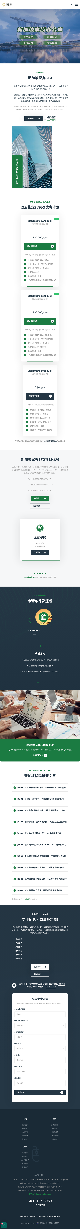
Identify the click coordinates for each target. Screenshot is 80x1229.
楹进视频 (25, 1136)
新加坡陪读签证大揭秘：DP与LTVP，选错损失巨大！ (41, 844)
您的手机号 (18, 1067)
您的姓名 (17, 1055)
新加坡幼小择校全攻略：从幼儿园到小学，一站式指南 (41, 810)
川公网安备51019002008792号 (48, 1223)
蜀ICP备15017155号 (28, 1223)
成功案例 (25, 1132)
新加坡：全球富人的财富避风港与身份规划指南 (40, 799)
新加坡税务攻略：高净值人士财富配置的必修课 (40, 867)
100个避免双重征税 (50, 441)
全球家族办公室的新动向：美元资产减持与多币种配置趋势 (41, 879)
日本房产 (25, 1163)
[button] (38, 682)
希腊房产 (25, 1167)
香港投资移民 (54, 1136)
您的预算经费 (19, 1032)
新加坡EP (55, 1139)
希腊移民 (55, 1132)
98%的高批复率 (29, 577)
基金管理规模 (40, 246)
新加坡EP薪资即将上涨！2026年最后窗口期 (39, 833)
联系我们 (37, 974)
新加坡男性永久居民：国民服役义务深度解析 (39, 890)
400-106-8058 (51, 987)
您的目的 (17, 1044)
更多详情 (40, 967)
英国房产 (25, 1156)
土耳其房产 (25, 1160)
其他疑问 (17, 1078)
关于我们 (25, 1125)
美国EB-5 (55, 1128)
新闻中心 (25, 1139)
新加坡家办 (55, 1125)
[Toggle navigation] (76, 4)
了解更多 (40, 552)
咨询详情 (40, 498)
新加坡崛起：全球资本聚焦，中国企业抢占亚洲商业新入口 (41, 821)
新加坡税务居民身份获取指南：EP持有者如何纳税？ (41, 856)
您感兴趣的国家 (19, 1009)
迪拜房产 (25, 1153)
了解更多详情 (40, 755)
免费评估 (40, 1092)
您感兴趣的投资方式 (21, 1021)
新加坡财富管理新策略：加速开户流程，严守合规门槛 (41, 787)
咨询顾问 (34, 119)
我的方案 (36, 506)
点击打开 (61, 984)
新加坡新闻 (27, 899)
